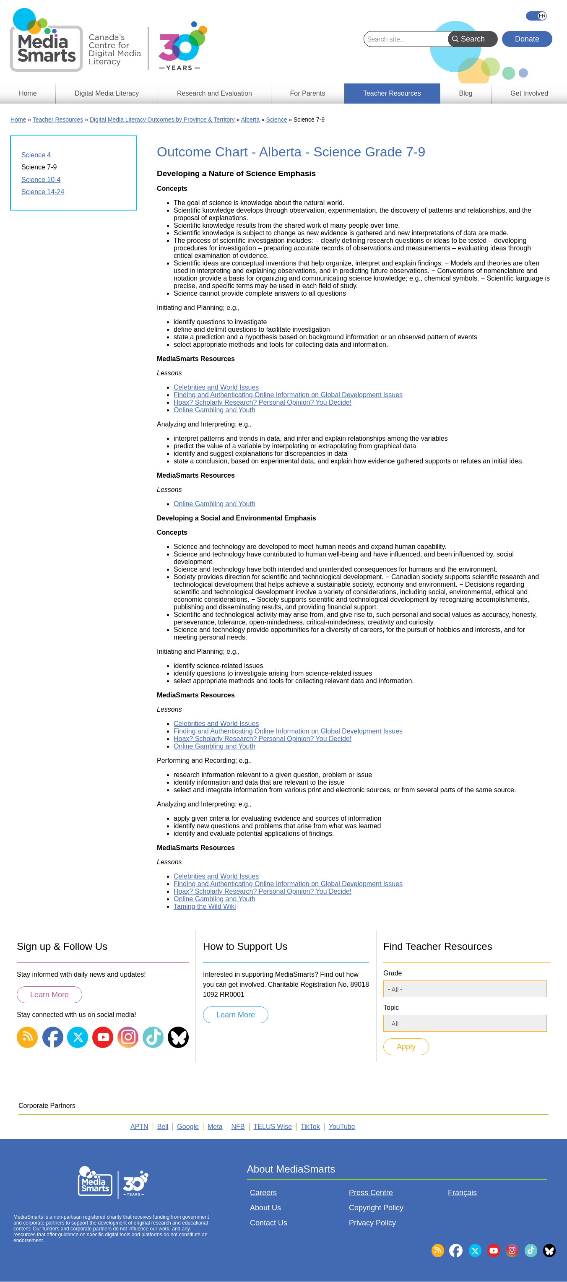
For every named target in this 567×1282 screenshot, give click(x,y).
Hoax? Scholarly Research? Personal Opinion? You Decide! (262, 402)
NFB (238, 1126)
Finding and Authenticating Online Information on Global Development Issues (288, 394)
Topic (391, 1007)
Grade (392, 973)
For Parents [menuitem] (307, 93)
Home (18, 119)
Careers (263, 1192)
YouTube (342, 1126)
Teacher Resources (58, 119)
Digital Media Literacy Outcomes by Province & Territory (162, 119)
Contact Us (268, 1223)
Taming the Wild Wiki (205, 906)
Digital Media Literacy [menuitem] (107, 93)
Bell (163, 1126)
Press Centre (371, 1192)
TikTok (310, 1126)
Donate (527, 39)
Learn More (49, 995)
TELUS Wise (273, 1126)
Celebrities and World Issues (216, 387)
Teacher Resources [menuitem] (392, 93)
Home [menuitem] (28, 93)
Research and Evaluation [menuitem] (214, 93)
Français (536, 16)
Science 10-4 (40, 179)
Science (276, 119)
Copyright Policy (376, 1208)
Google (188, 1126)
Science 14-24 (42, 191)
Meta (215, 1126)
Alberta (250, 119)
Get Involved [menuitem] (529, 93)
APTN (139, 1126)
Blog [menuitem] (465, 93)
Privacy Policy (372, 1223)
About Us (265, 1208)
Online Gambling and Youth (214, 409)
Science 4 (36, 155)
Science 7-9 (39, 167)
